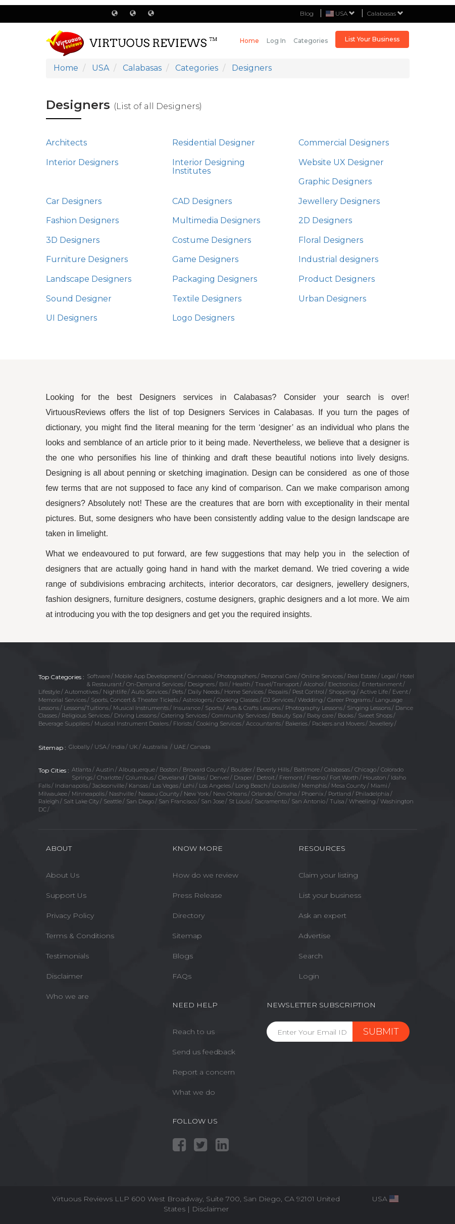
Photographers (237, 676)
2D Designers (325, 220)
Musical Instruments (141, 707)
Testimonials (67, 955)
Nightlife (115, 691)
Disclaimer (64, 976)
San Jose (212, 801)
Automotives (81, 691)
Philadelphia (372, 793)
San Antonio (308, 801)
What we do (193, 1092)
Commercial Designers (343, 142)
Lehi (188, 785)
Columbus (140, 777)
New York (196, 793)
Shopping (342, 691)
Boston (169, 769)
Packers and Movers (338, 723)
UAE (180, 746)
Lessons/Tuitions (86, 707)
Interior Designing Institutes (208, 167)
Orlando (262, 793)
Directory (188, 915)
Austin (105, 769)
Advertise (314, 935)
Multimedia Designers (216, 220)
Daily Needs (204, 691)
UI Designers (71, 318)
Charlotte (109, 777)
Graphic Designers (335, 181)
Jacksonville (108, 785)
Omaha (287, 793)
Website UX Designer (341, 162)
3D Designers (72, 240)
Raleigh (48, 801)
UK (133, 746)
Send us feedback (203, 1051)
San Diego (140, 801)
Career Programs (349, 699)
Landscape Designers (88, 279)
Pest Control (308, 691)
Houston (374, 777)
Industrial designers (338, 259)
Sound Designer (79, 298)
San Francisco (177, 801)
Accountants (263, 723)
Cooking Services (218, 723)
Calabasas (385, 13)
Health (241, 684)
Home (249, 40)
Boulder (241, 769)
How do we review (205, 875)
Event (400, 691)
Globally (79, 746)
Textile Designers (206, 298)
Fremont (290, 777)
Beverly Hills (273, 769)
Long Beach (251, 785)
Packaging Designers (214, 279)
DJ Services (278, 699)
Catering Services (184, 715)
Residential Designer (213, 142)
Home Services (244, 691)
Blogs (182, 955)
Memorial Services (62, 699)
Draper (243, 777)
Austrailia (155, 746)
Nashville (121, 793)
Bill (223, 684)
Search (310, 955)
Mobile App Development (149, 676)
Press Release (197, 895)
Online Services (322, 676)
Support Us (66, 895)
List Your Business (372, 39)
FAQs (181, 976)
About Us (62, 875)
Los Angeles (215, 785)
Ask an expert (322, 915)
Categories (310, 40)
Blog (307, 13)
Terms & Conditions (80, 935)
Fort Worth (344, 777)
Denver (219, 777)
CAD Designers (202, 201)
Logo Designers (203, 318)
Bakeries (296, 723)
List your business (329, 895)
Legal (388, 676)
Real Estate (362, 676)
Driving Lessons (135, 715)
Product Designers (336, 279)
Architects (66, 142)
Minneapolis (88, 793)
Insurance (186, 707)
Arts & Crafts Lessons (253, 707)
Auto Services (149, 691)
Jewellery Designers (339, 201)
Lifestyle (49, 691)
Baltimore (307, 769)
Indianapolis (71, 785)
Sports (213, 707)
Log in (276, 40)
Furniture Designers (87, 259)
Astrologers (197, 699)
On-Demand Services (154, 684)
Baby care (320, 715)
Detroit (266, 777)
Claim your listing (328, 875)
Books (345, 715)
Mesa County (348, 785)
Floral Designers (330, 240)
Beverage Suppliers (64, 723)
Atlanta (81, 769)
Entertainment (382, 684)
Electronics (343, 684)
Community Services (239, 715)
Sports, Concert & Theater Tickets (134, 699)
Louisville (284, 785)
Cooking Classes (238, 699)
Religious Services (86, 715)
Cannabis (200, 676)
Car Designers (74, 201)
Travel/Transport (277, 684)
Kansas (138, 785)
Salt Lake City (81, 801)
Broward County (204, 769)
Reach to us (193, 1031)
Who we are (67, 996)
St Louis (239, 801)
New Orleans (230, 793)
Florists (182, 723)
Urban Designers (332, 298)
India (118, 746)
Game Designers (205, 259)
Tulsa (337, 801)
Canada (200, 746)
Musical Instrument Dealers (131, 723)
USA (100, 746)
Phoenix (312, 793)
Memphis (314, 785)
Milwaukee (52, 793)
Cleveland (171, 777)
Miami (379, 785)
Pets (177, 691)
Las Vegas (165, 785)
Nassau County (158, 793)
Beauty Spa (287, 715)
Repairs (278, 691)
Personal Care (279, 676)
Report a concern (203, 1072)
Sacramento (271, 801)
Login (308, 976)
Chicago (365, 769)
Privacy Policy (70, 915)
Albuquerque (137, 769)
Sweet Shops (375, 715)
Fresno (316, 777)
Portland (339, 793)
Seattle (113, 801)
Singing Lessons (369, 707)
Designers (201, 684)
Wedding (310, 699)
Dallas (197, 777)
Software (98, 676)
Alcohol (314, 684)
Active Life (374, 691)
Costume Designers (211, 240)
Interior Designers (82, 162)
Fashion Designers (82, 220)
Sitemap (187, 935)
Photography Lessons (313, 707)
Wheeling (362, 801)
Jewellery (381, 723)
